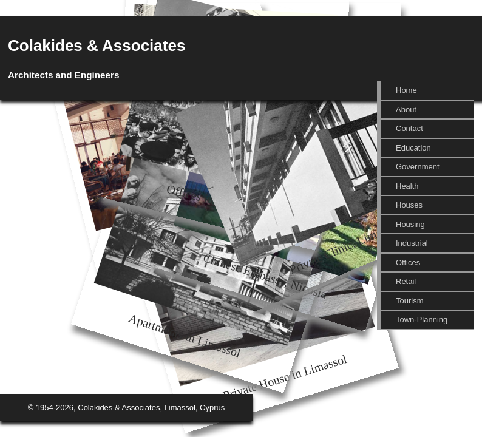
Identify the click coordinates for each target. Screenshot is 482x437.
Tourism (410, 300)
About (406, 109)
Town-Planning (421, 319)
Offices (408, 262)
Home (406, 90)
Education (413, 147)
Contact (409, 128)
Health (407, 186)
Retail (406, 281)
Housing (410, 224)
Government (418, 166)
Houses (409, 204)
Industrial (412, 243)
